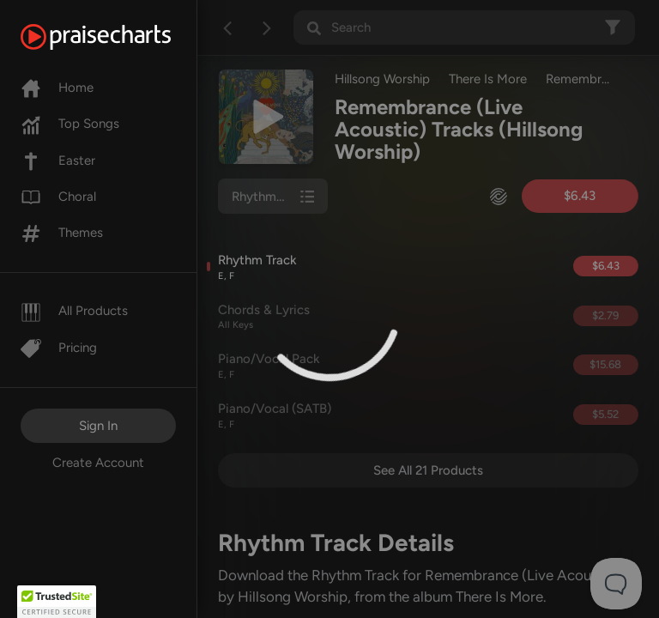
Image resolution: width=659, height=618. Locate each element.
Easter (58, 160)
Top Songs (70, 123)
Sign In (98, 425)
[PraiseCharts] (117, 37)
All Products (74, 310)
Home (57, 87)
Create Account (98, 462)
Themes (62, 232)
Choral (58, 196)
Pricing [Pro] (59, 347)
